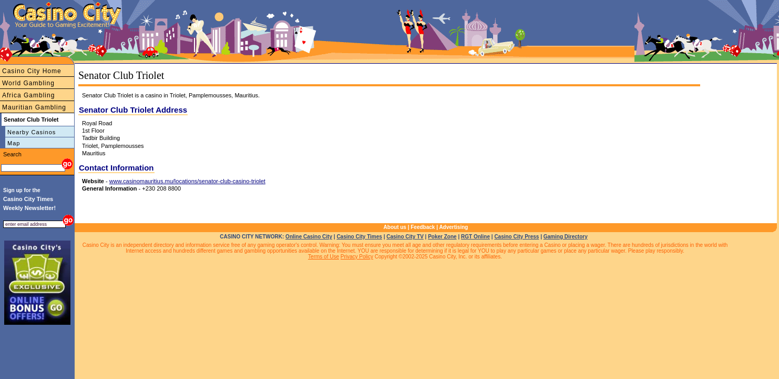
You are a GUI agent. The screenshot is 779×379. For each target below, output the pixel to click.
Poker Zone (442, 237)
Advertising (453, 227)
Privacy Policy (357, 257)
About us (395, 227)
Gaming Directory (566, 237)
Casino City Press (516, 237)
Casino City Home (32, 71)
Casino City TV (405, 237)
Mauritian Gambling (34, 107)
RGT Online (475, 237)
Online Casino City (308, 237)
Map (13, 143)
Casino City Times (359, 237)
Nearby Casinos (31, 132)
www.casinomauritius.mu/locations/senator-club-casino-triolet (187, 181)
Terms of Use (323, 257)
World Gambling (28, 83)
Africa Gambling (28, 95)
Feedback (423, 227)
